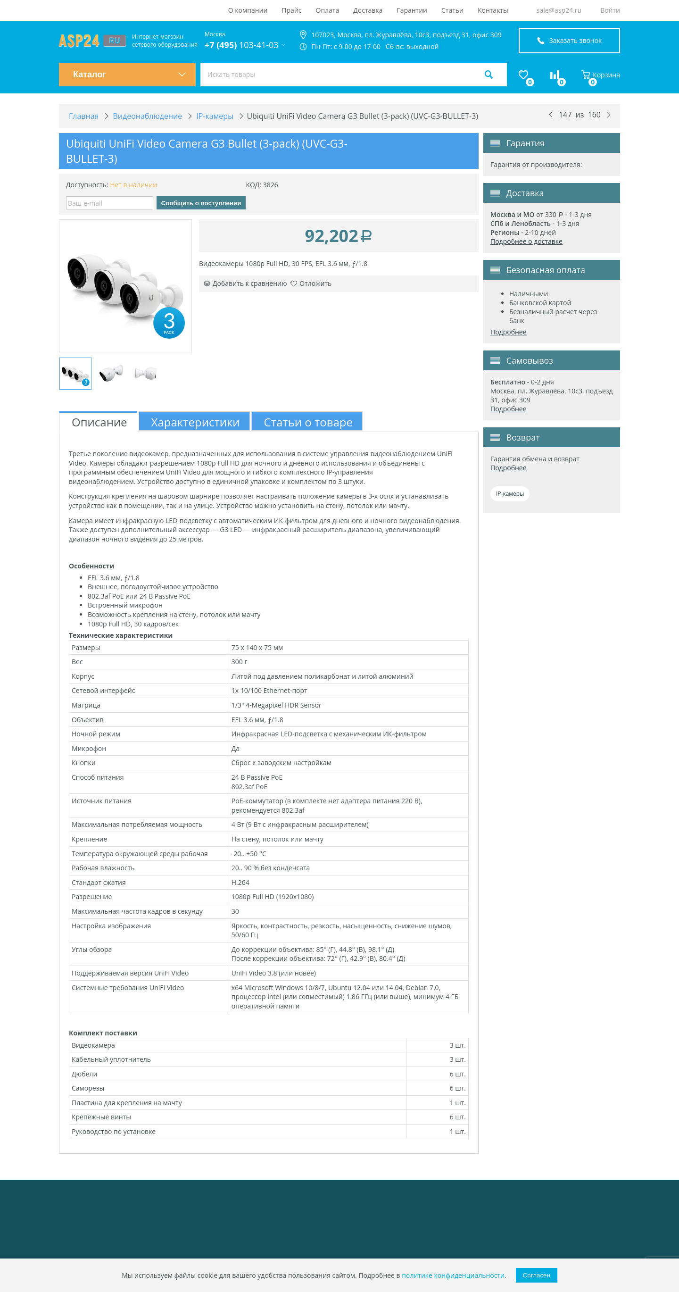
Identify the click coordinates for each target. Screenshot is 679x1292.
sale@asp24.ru (559, 10)
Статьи (452, 10)
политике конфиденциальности (453, 1275)
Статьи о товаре (308, 422)
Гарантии (412, 10)
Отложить (310, 283)
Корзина (600, 74)
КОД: (253, 184)
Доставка (367, 10)
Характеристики (195, 422)
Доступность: (87, 184)
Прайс (291, 10)
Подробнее (508, 331)
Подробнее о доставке (526, 241)
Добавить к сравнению (245, 283)
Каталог (129, 74)
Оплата (328, 10)
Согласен (536, 1275)
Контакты (493, 10)
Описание (99, 422)
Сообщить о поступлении (201, 203)
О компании (248, 10)
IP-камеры (510, 494)
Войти (610, 10)
